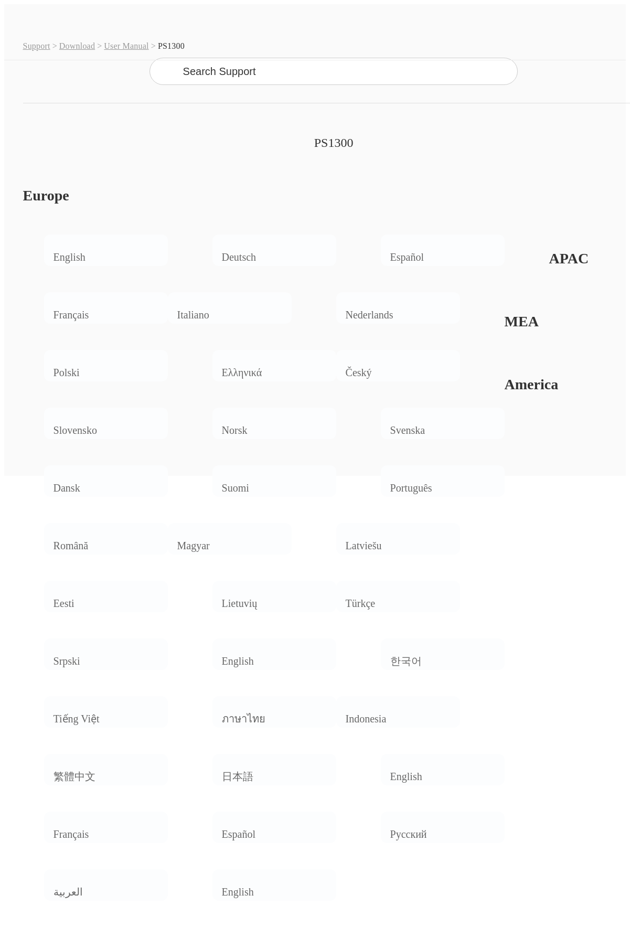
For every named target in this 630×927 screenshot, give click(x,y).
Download (77, 45)
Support (36, 45)
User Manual (126, 45)
